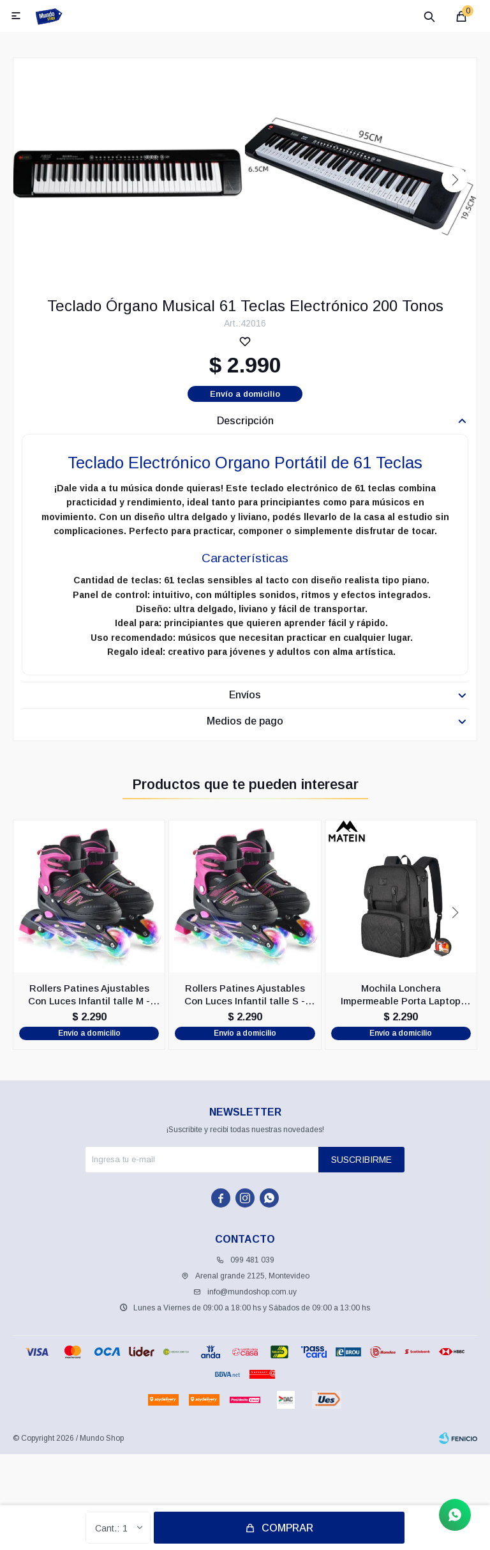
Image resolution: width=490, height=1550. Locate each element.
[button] (454, 179)
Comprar (287, 1528)
